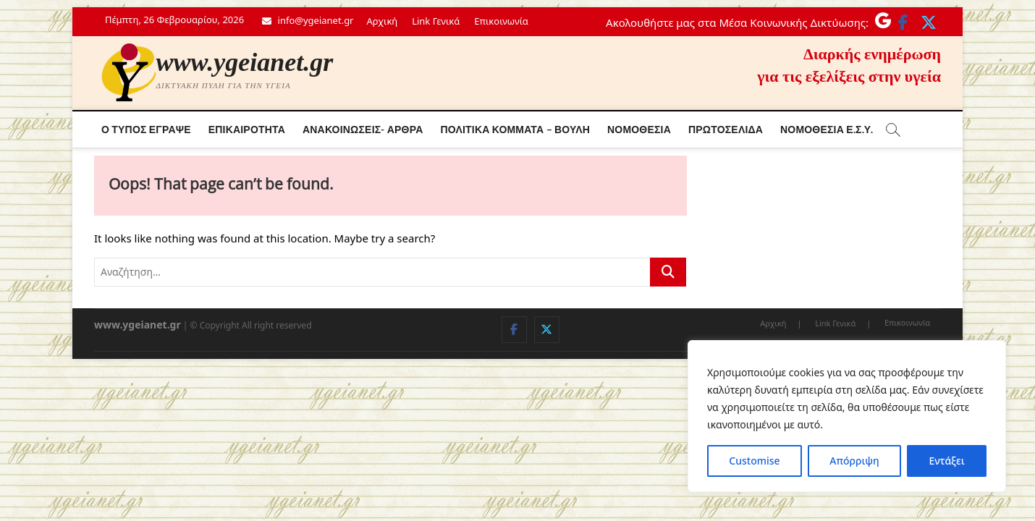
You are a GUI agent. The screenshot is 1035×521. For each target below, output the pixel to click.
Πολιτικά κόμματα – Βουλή (515, 129)
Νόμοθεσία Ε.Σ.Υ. (826, 129)
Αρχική (382, 20)
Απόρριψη (854, 460)
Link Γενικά (436, 20)
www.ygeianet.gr (245, 62)
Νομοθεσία (639, 129)
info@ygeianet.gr (307, 20)
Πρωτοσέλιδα (725, 129)
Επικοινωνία (501, 20)
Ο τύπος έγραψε (146, 129)
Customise (754, 460)
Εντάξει (946, 460)
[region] (847, 416)
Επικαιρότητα (246, 129)
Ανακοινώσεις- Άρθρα (363, 129)
